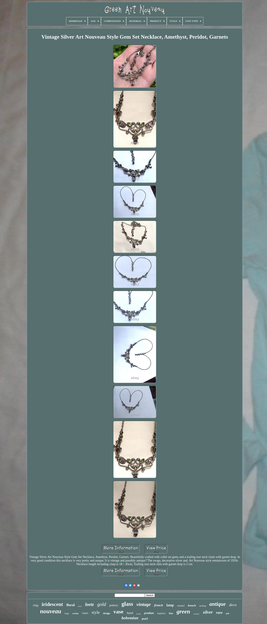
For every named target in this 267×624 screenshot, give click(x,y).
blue (171, 613)
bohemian (130, 618)
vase (118, 612)
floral (70, 605)
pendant (149, 613)
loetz (89, 604)
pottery (113, 605)
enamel (181, 605)
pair (227, 613)
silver (208, 612)
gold (101, 604)
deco (233, 605)
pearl (145, 618)
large (67, 613)
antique (217, 604)
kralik (138, 614)
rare (219, 612)
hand (130, 613)
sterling (202, 605)
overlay (75, 613)
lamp (170, 605)
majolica (161, 613)
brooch (192, 605)
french (158, 605)
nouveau (50, 611)
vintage (143, 604)
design (106, 613)
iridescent (52, 604)
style (96, 612)
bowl (80, 606)
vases (85, 613)
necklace (196, 614)
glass (127, 604)
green (183, 611)
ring (35, 605)
